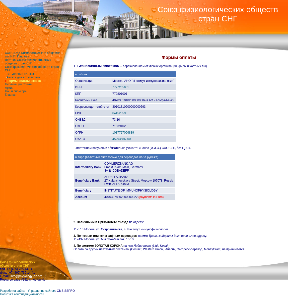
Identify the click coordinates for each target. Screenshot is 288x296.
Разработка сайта (12, 291)
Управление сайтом (41, 291)
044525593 (119, 113)
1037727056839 (123, 132)
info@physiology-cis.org (26, 276)
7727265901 (120, 87)
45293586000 (121, 139)
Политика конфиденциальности (22, 294)
